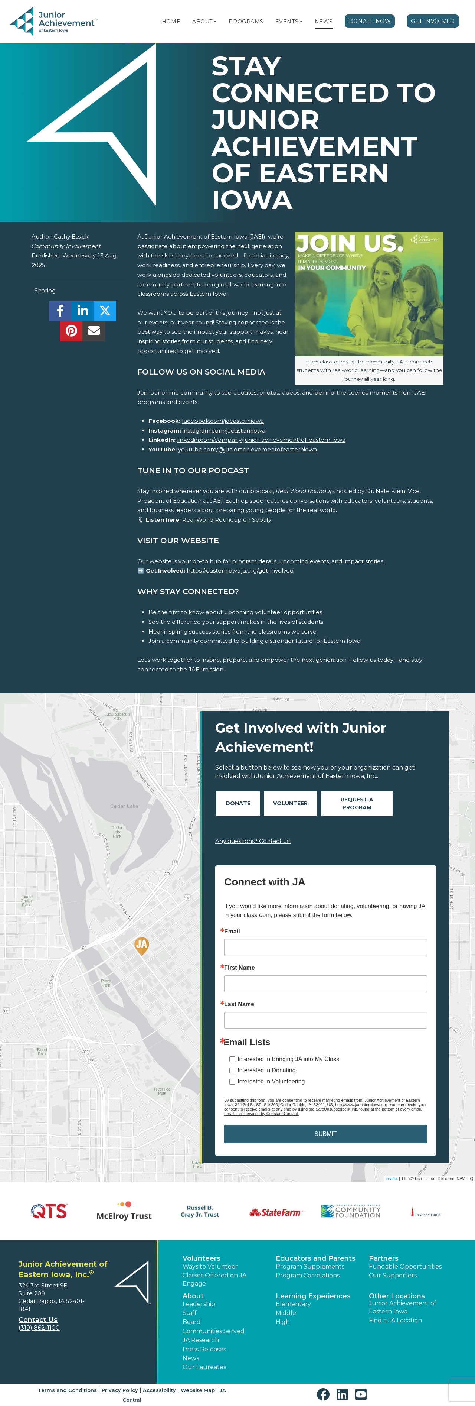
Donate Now (370, 21)
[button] (215, 21)
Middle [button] (286, 1312)
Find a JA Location (395, 1320)
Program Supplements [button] (310, 1266)
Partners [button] (384, 1258)
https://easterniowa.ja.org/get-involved (240, 570)
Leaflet (392, 1178)
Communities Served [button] (214, 1331)
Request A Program (357, 803)
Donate (238, 803)
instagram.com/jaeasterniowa (224, 430)
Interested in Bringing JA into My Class (288, 1059)
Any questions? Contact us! (253, 841)
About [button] (193, 1296)
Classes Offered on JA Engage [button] (214, 1279)
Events (286, 21)
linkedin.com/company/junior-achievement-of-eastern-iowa (261, 439)
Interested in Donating (267, 1070)
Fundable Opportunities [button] (405, 1266)
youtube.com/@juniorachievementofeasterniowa (247, 449)
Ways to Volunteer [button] (210, 1266)
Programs (246, 21)
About (202, 21)
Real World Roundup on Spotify (226, 519)
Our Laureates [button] (204, 1367)
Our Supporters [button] (393, 1275)
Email (232, 931)
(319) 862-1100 (39, 1327)
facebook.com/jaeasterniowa (223, 420)
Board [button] (192, 1321)
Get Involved (433, 21)
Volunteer (290, 803)
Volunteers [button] (201, 1258)
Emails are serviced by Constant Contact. (261, 1113)
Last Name (239, 1004)
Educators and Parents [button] (316, 1258)
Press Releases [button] (204, 1349)
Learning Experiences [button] (313, 1296)
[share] (60, 313)
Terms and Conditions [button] (67, 1390)
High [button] (283, 1321)
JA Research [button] (201, 1340)
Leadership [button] (199, 1304)
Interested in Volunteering (271, 1081)
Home (171, 21)
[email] (93, 333)
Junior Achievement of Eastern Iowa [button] (402, 1307)
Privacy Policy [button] (120, 1390)
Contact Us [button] (38, 1319)
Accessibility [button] (159, 1390)
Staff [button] (190, 1312)
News (324, 21)
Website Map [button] (198, 1390)
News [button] (191, 1358)
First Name (239, 968)
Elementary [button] (293, 1304)
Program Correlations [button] (308, 1275)
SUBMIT (325, 1134)
